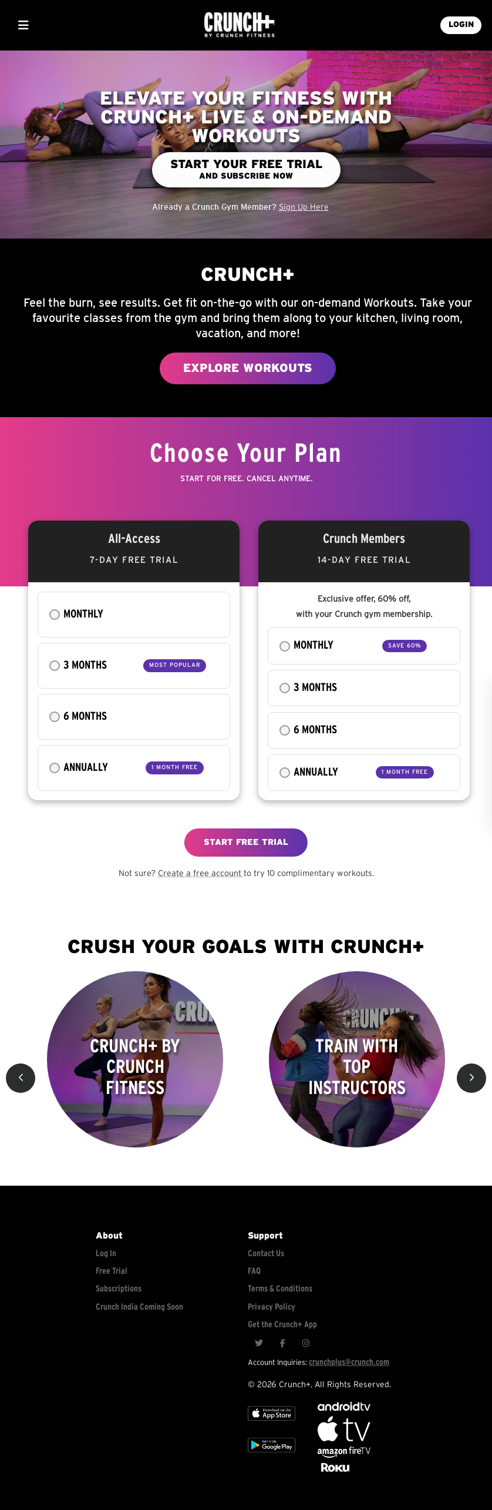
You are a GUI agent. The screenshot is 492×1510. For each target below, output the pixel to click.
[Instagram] (306, 1343)
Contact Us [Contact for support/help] (266, 1253)
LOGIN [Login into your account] (461, 25)
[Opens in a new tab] (344, 1455)
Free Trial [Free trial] (111, 1271)
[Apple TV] (271, 1424)
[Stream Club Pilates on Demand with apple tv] (334, 1472)
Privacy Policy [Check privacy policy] (271, 1307)
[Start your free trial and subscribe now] (246, 169)
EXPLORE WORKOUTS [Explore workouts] (247, 368)
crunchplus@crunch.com (349, 1362)
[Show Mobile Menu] (23, 25)
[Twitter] (259, 1343)
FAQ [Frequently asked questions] (254, 1271)
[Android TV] (344, 1408)
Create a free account (201, 873)
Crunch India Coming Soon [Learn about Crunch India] (139, 1307)
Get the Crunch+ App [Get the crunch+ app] (282, 1324)
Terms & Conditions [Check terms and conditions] (280, 1288)
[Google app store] (271, 1455)
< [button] (20, 1078)
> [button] (471, 1078)
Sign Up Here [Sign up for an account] (304, 207)
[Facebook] (282, 1343)
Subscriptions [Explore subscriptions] (118, 1288)
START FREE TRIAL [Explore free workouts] (246, 842)
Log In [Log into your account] (106, 1253)
